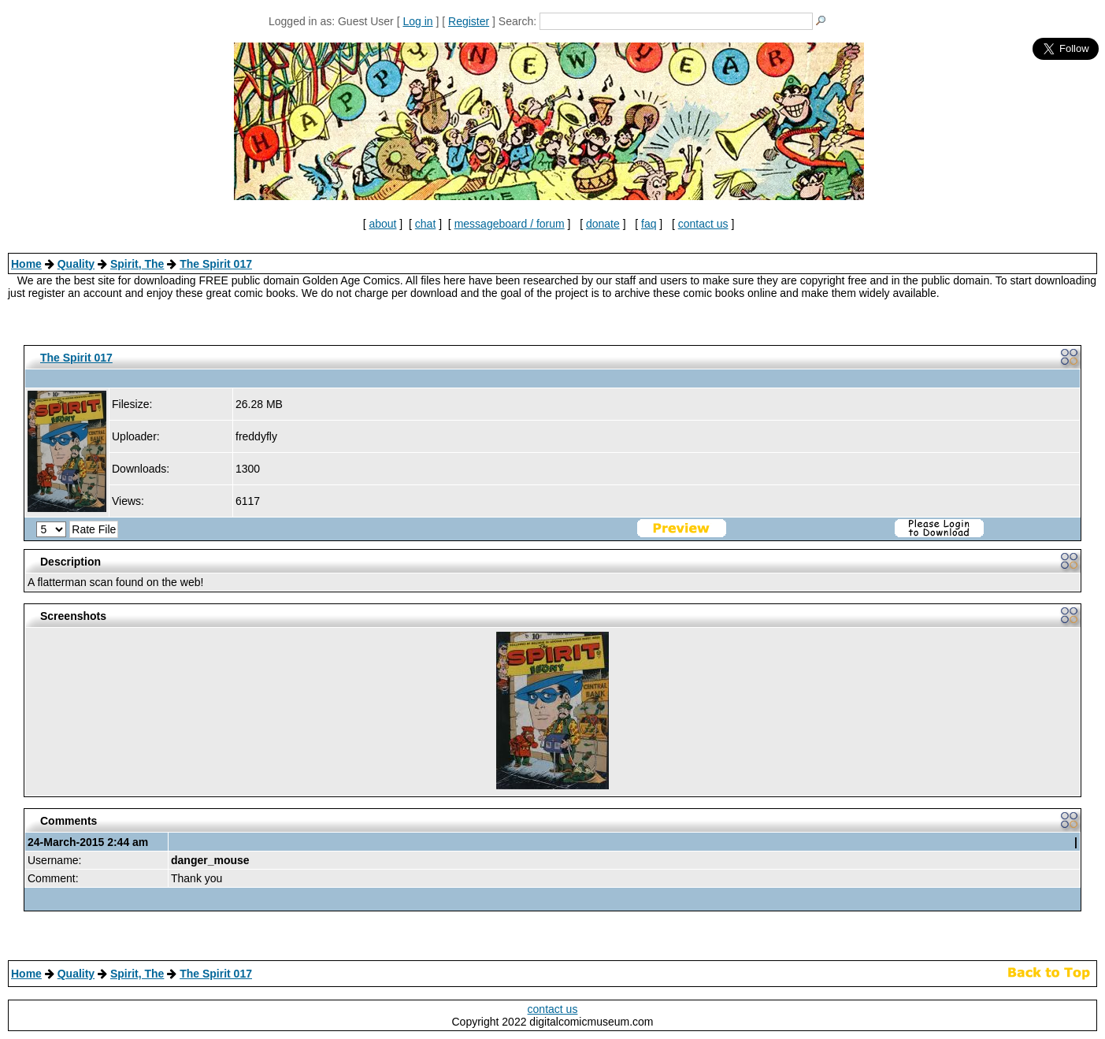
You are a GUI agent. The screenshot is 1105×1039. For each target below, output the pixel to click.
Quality (76, 264)
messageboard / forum (509, 223)
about (382, 223)
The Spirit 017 (216, 264)
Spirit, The (137, 264)
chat (425, 223)
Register (468, 21)
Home (26, 264)
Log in (417, 21)
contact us (703, 223)
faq (648, 223)
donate (603, 223)
